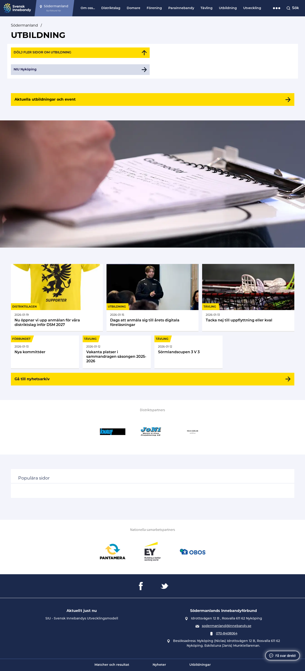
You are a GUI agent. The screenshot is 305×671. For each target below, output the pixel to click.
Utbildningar (200, 665)
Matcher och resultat (111, 665)
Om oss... (88, 8)
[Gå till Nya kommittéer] (45, 352)
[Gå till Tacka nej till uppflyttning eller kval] (248, 297)
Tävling (207, 8)
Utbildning (228, 8)
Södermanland (24, 25)
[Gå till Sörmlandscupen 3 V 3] (188, 352)
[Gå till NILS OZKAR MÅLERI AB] (192, 432)
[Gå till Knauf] (112, 432)
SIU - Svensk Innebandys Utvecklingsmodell (81, 618)
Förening (154, 8)
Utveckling (252, 8)
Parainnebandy (181, 8)
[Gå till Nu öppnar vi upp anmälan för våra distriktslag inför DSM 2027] (57, 297)
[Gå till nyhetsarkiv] (152, 379)
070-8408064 (226, 633)
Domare (133, 8)
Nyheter (159, 665)
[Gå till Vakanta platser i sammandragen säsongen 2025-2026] (117, 352)
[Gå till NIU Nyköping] (80, 69)
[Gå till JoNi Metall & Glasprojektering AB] (152, 432)
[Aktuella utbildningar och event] (152, 99)
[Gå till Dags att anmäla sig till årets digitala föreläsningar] (152, 297)
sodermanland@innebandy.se (226, 626)
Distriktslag (110, 8)
